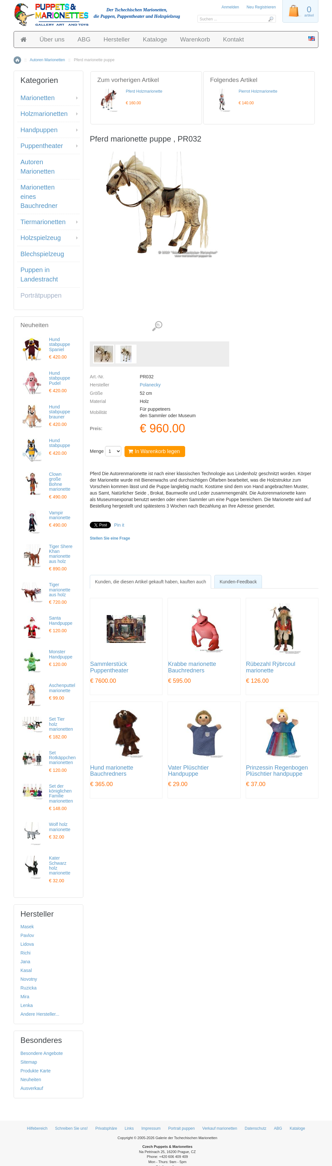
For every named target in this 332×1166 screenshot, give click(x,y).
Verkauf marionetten (219, 1128)
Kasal (26, 970)
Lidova (27, 944)
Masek (27, 926)
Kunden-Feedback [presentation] (237, 581)
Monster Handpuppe (60, 654)
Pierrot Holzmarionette (258, 91)
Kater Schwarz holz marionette (59, 865)
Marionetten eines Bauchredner (39, 196)
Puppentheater (41, 145)
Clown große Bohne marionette (59, 482)
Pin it (119, 525)
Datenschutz (256, 1128)
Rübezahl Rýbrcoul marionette (270, 667)
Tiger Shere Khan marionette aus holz (61, 554)
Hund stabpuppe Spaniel (59, 344)
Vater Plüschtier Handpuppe (188, 771)
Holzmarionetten (44, 113)
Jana (25, 961)
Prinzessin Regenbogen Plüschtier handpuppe (277, 771)
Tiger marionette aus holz (59, 589)
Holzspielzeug (40, 237)
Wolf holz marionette (59, 827)
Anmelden (230, 7)
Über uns (52, 39)
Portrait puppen (181, 1128)
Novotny (28, 979)
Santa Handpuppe (60, 620)
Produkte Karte (35, 1070)
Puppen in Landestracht (39, 274)
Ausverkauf (31, 1088)
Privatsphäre (106, 1128)
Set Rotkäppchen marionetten (62, 757)
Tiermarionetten (42, 221)
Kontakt (233, 39)
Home (17, 60)
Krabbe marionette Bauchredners (192, 667)
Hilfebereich (37, 1128)
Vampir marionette (59, 515)
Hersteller (116, 39)
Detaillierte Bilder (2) (157, 326)
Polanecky (150, 384)
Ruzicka (28, 987)
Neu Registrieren (261, 7)
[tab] (150, 582)
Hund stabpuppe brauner (59, 411)
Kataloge (155, 39)
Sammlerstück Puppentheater (109, 667)
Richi (25, 952)
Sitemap (28, 1062)
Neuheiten (30, 1079)
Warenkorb (195, 39)
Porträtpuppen (41, 295)
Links (129, 1128)
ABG (83, 39)
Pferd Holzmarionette (144, 91)
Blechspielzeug (42, 253)
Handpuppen (39, 129)
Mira (24, 996)
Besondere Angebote (41, 1053)
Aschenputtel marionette (62, 688)
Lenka (26, 1005)
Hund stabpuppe (59, 443)
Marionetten (37, 97)
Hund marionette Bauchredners (111, 771)
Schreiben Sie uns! (71, 1128)
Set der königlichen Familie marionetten (61, 793)
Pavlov (27, 935)
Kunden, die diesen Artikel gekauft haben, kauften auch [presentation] (150, 581)
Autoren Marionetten (47, 60)
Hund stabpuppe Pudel (59, 378)
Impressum (150, 1128)
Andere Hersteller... (39, 1014)
